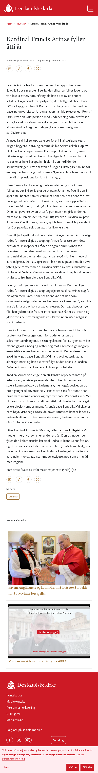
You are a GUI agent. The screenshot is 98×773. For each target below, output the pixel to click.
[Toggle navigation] (90, 8)
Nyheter (21, 23)
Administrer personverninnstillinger (49, 651)
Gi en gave (13, 713)
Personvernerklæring (20, 707)
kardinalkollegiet (69, 430)
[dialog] (49, 759)
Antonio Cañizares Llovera (24, 367)
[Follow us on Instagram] (28, 740)
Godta (87, 767)
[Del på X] (37, 68)
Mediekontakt (15, 701)
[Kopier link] (19, 68)
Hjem (9, 23)
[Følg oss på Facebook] (9, 740)
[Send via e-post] (9, 68)
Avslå (73, 767)
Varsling (58, 740)
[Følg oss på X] (19, 740)
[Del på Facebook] (28, 68)
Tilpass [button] (5, 767)
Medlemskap (14, 719)
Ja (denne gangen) (48, 632)
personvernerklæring (13, 758)
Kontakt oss (14, 695)
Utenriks (13, 496)
